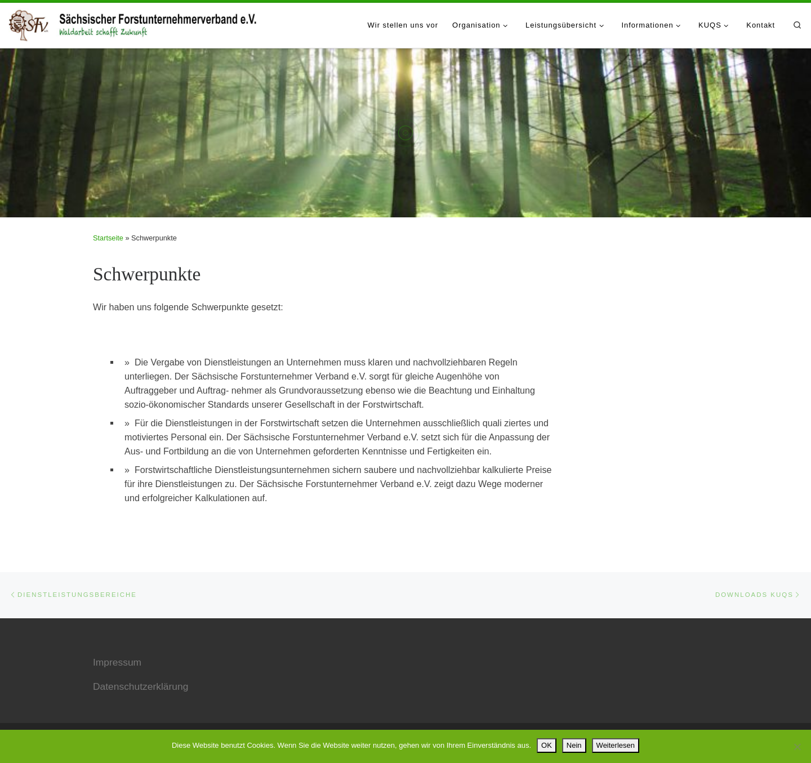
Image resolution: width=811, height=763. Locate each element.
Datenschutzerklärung (140, 686)
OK (546, 745)
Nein (574, 745)
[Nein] (797, 746)
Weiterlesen (615, 745)
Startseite (108, 238)
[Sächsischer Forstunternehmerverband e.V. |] (133, 23)
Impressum (117, 662)
